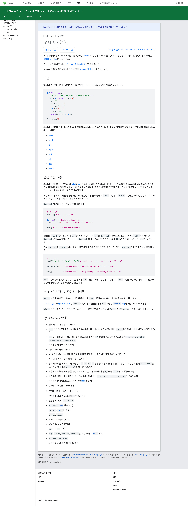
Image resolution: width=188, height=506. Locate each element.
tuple (51, 149)
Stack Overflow (119, 490)
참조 (69, 3)
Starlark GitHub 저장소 (77, 64)
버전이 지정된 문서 (107, 3)
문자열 (52, 168)
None (51, 135)
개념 (5, 17)
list (50, 164)
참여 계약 (108, 27)
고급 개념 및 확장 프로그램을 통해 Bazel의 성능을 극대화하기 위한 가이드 (42, 11)
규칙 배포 (29, 17)
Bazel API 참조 (50, 59)
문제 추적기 (117, 481)
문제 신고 (51, 50)
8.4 (139, 50)
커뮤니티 (90, 3)
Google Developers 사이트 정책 (70, 457)
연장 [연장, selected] (79, 3)
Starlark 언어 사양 (87, 69)
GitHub (179, 3)
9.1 (122, 50)
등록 (120, 27)
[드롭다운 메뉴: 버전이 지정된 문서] (117, 3)
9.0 (127, 50)
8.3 (143, 50)
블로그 (40, 477)
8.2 (147, 50)
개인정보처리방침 (51, 500)
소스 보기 (67, 50)
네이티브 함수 (49, 303)
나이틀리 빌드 (114, 50)
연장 (52, 36)
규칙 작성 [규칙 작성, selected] (16, 17)
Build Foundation (50, 27)
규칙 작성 (61, 36)
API (41, 17)
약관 (40, 500)
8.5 (135, 50)
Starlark (86, 56)
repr (83, 381)
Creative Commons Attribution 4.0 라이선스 (87, 455)
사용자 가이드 (56, 3)
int (50, 159)
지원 (115, 477)
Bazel (45, 36)
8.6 (131, 50)
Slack (115, 485)
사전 (80, 184)
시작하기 (41, 3)
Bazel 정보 (27, 3)
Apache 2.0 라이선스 (141, 455)
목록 (74, 184)
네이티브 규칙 (64, 303)
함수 (51, 154)
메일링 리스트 (90, 27)
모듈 (119, 303)
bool (51, 140)
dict (50, 145)
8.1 (152, 50)
